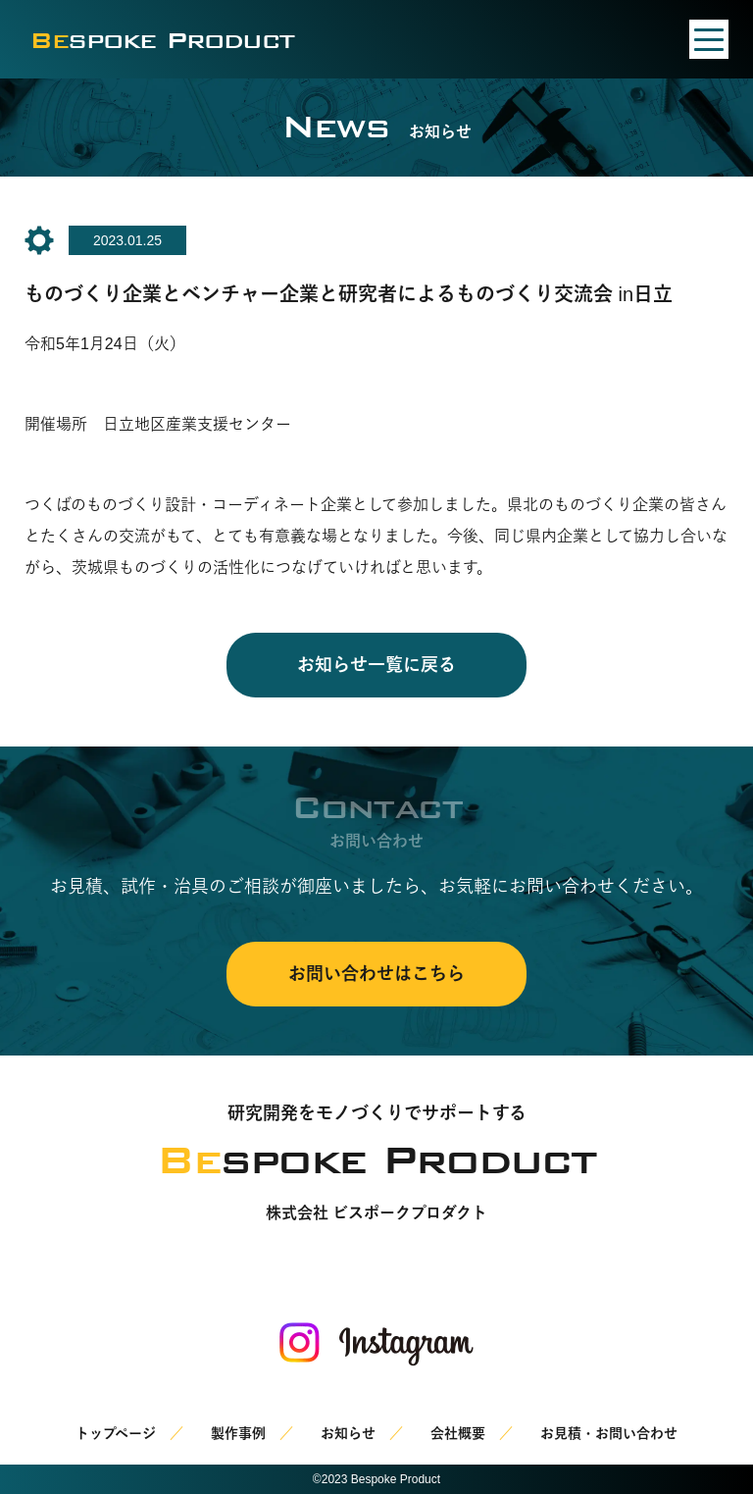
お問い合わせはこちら (376, 974)
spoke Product (162, 40)
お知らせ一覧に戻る (376, 665)
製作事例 (238, 1433)
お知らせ (348, 1433)
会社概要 (457, 1433)
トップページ (115, 1433)
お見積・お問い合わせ (609, 1433)
